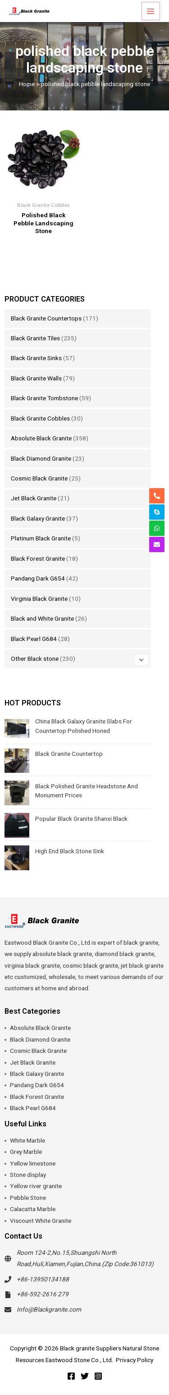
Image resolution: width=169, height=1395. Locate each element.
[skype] (156, 512)
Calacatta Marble (32, 1208)
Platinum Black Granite (41, 538)
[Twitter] (85, 1376)
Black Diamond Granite (41, 458)
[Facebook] (71, 1376)
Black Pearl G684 (34, 638)
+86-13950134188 (43, 1279)
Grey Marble (26, 1151)
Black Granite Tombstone (44, 398)
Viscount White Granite (40, 1220)
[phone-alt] (156, 495)
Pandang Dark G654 (38, 578)
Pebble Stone (28, 1197)
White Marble (27, 1140)
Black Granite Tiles (35, 338)
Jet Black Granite (33, 498)
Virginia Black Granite (39, 598)
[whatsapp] (156, 528)
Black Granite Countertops (46, 318)
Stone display (28, 1174)
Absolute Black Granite (41, 438)
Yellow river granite (36, 1185)
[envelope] (156, 544)
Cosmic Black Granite (39, 478)
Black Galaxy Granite (38, 518)
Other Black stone (35, 658)
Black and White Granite (42, 618)
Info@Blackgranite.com (49, 1309)
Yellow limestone (32, 1163)
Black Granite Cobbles (40, 418)
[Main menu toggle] (151, 11)
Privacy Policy (134, 1359)
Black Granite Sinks (36, 357)
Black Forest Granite (38, 558)
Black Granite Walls (36, 378)
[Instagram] (98, 1376)
